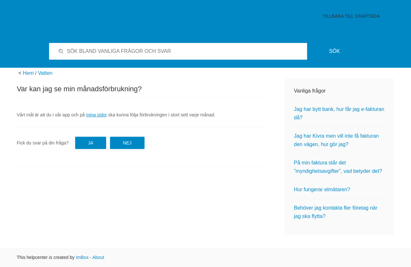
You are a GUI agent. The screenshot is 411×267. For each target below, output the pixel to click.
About (98, 257)
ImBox (82, 257)
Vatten (45, 73)
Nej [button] (127, 142)
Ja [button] (90, 142)
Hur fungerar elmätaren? (322, 189)
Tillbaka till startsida (351, 16)
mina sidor (96, 114)
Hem (28, 73)
